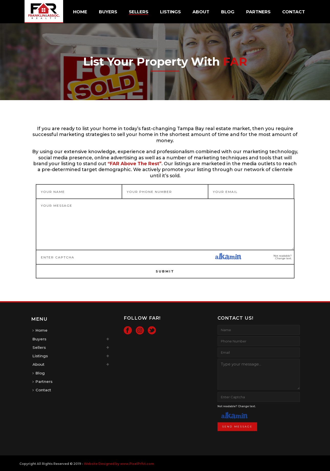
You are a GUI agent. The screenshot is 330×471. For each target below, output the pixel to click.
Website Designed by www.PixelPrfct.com (119, 464)
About (200, 11)
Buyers (108, 11)
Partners (258, 11)
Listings (170, 11)
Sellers (138, 11)
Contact (293, 11)
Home (80, 11)
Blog (227, 11)
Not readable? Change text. (283, 257)
